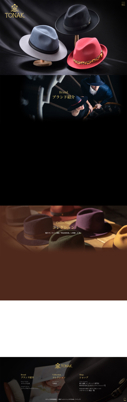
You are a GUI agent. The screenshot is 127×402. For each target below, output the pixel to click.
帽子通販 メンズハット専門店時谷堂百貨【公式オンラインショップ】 (92, 383)
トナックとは (30, 382)
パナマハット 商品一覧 (87, 390)
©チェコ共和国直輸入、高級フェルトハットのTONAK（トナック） (63, 399)
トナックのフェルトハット (30, 387)
